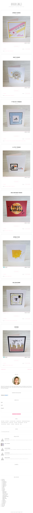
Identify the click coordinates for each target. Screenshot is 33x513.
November (3, 482)
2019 (2, 479)
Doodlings (16, 4)
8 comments (4, 138)
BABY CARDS (2, 421)
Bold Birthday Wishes (16, 192)
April (3, 490)
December (3, 481)
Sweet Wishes (16, 57)
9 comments (4, 363)
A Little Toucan (16, 147)
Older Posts (29, 369)
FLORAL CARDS (7, 276)
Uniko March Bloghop (7, 448)
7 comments (4, 93)
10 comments (5, 318)
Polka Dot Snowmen (7, 457)
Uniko (12, 230)
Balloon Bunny (16, 282)
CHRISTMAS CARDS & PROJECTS (17, 140)
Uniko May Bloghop (7, 452)
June (3, 488)
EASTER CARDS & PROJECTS (4, 422)
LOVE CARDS (24, 140)
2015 (2, 506)
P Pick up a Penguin (16, 102)
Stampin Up (12, 95)
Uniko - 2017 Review (7, 443)
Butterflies (7, 421)
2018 (2, 480)
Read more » (16, 46)
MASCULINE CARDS (8, 186)
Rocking (16, 327)
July (2, 487)
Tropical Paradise (7, 438)
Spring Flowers (16, 13)
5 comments (4, 228)
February (3, 501)
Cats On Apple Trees (8, 140)
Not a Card (25, 422)
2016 (2, 505)
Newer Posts (4, 369)
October (3, 483)
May (3, 489)
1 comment (4, 184)
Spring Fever (16, 237)
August (3, 486)
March (3, 500)
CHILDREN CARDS (7, 95)
